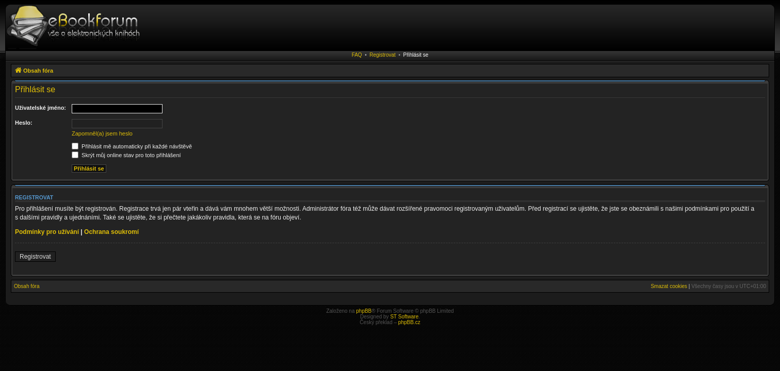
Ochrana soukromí (111, 231)
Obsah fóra (26, 286)
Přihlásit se (415, 55)
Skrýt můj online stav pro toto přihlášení (126, 155)
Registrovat (382, 55)
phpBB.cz (409, 322)
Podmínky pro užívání (47, 231)
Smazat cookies (669, 286)
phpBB (363, 311)
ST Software (404, 316)
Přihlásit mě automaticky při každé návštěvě (132, 146)
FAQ (357, 55)
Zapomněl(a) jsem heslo (102, 133)
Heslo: (23, 123)
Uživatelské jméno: (40, 108)
